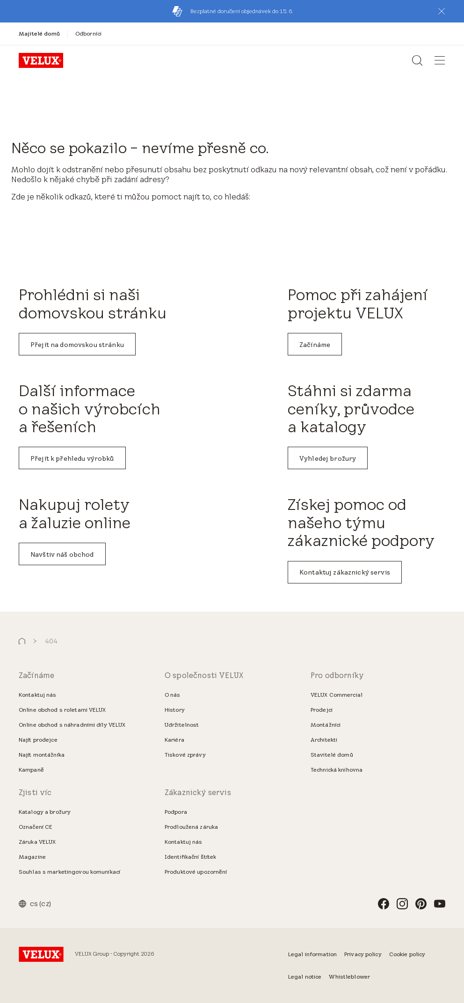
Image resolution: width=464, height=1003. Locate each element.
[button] (441, 11)
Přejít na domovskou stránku (77, 344)
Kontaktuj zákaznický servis (344, 572)
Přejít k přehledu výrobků (72, 458)
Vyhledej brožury (327, 458)
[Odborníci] (88, 33)
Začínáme (314, 344)
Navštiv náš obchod (62, 554)
